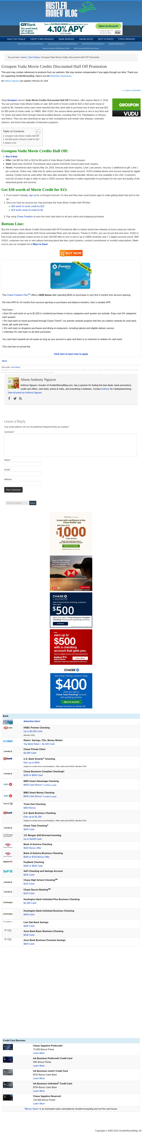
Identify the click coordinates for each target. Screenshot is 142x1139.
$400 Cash (29, 829)
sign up (32, 195)
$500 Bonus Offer (32, 848)
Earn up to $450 (32, 762)
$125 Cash (29, 884)
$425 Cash (29, 875)
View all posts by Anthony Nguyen (25, 392)
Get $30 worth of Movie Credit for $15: (22, 139)
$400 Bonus (30, 808)
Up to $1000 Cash (33, 839)
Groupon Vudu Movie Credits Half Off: (22, 136)
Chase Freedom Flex (18, 295)
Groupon (12, 100)
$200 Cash (29, 926)
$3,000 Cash (30, 753)
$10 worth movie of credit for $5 (27, 210)
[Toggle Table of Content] (36, 131)
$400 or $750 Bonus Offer (37, 857)
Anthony (105, 389)
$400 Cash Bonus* (40, 785)
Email (7, 469)
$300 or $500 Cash (33, 775)
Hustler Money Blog (71, 9)
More (4, 361)
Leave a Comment (132, 90)
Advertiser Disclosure (60, 76)
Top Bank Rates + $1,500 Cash (39, 744)
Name (7, 459)
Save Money (15, 367)
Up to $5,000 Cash (33, 731)
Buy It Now (11, 156)
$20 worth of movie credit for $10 (27, 206)
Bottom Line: (11, 143)
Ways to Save (40, 244)
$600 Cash (29, 944)
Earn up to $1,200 (33, 817)
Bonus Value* (32, 1109)
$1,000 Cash (30, 903)
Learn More (39, 1053)
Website (8, 479)
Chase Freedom (25, 216)
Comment (9, 431)
